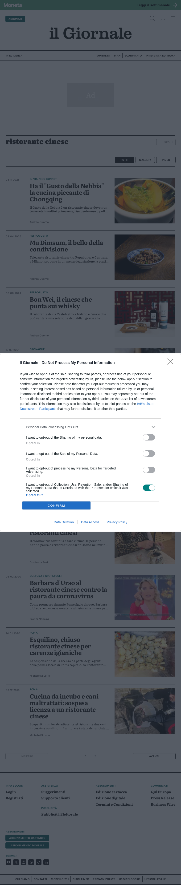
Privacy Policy (117, 522)
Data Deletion (64, 522)
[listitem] (90, 426)
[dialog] (90, 442)
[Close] (171, 363)
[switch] (149, 437)
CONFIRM (56, 505)
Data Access (90, 522)
